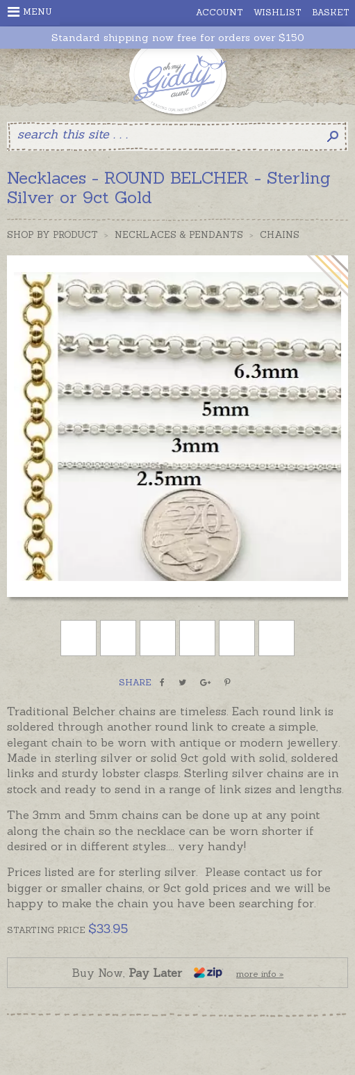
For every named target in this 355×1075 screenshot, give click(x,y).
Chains (279, 235)
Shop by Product (52, 235)
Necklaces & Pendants (179, 235)
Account (219, 12)
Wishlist (278, 12)
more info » (259, 974)
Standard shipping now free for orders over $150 (177, 38)
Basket (330, 12)
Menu (30, 12)
